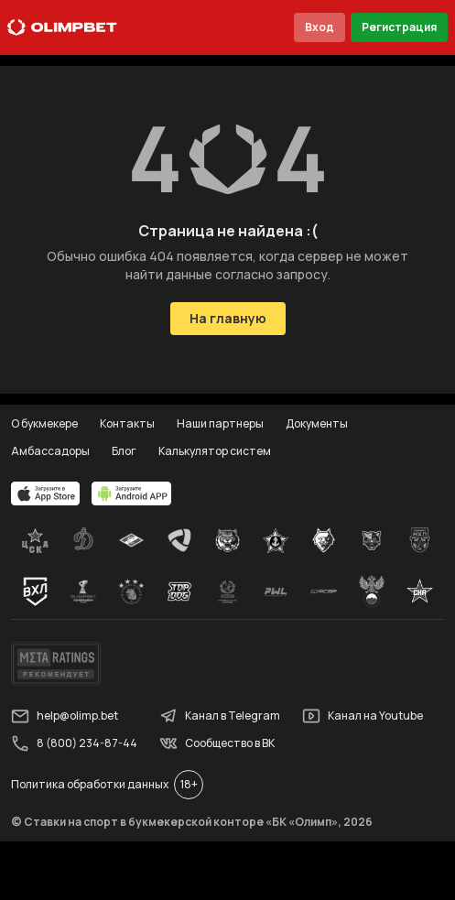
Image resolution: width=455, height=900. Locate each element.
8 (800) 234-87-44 (74, 743)
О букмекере (44, 423)
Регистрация (399, 27)
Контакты (127, 423)
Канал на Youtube (362, 716)
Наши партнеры (220, 423)
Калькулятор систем (214, 451)
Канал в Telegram (219, 716)
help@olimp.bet (64, 716)
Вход (319, 27)
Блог (124, 451)
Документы (317, 423)
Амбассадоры (50, 451)
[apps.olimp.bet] (46, 493)
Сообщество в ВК (217, 743)
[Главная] (62, 27)
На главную (228, 318)
